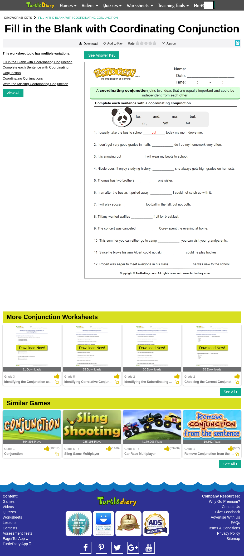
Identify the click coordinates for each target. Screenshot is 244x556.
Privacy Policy (228, 533)
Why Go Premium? (224, 501)
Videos (8, 507)
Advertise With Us (225, 517)
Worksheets (12, 517)
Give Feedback (227, 512)
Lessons (9, 522)
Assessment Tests (17, 533)
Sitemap (233, 539)
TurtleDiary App (17, 544)
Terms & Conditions (224, 528)
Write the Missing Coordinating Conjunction (35, 84)
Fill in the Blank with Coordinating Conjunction (37, 62)
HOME (7, 17)
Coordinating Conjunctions (23, 78)
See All (230, 392)
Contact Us (231, 507)
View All (13, 93)
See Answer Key (101, 55)
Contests (10, 528)
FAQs (235, 522)
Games (8, 501)
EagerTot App (15, 539)
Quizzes (9, 512)
